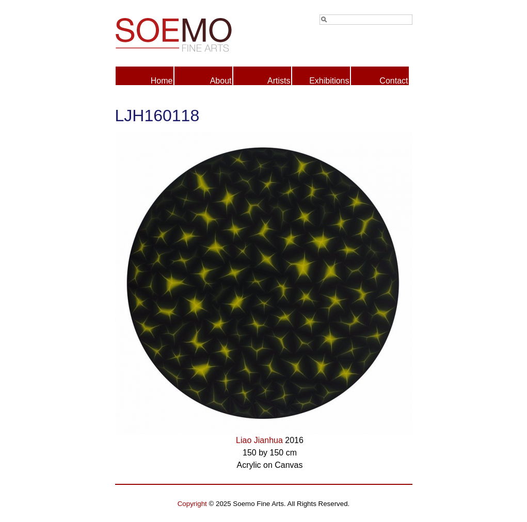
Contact (393, 80)
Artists (278, 80)
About (221, 80)
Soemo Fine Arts (189, 33)
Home (162, 80)
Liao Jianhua (259, 440)
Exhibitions (329, 80)
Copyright (192, 504)
